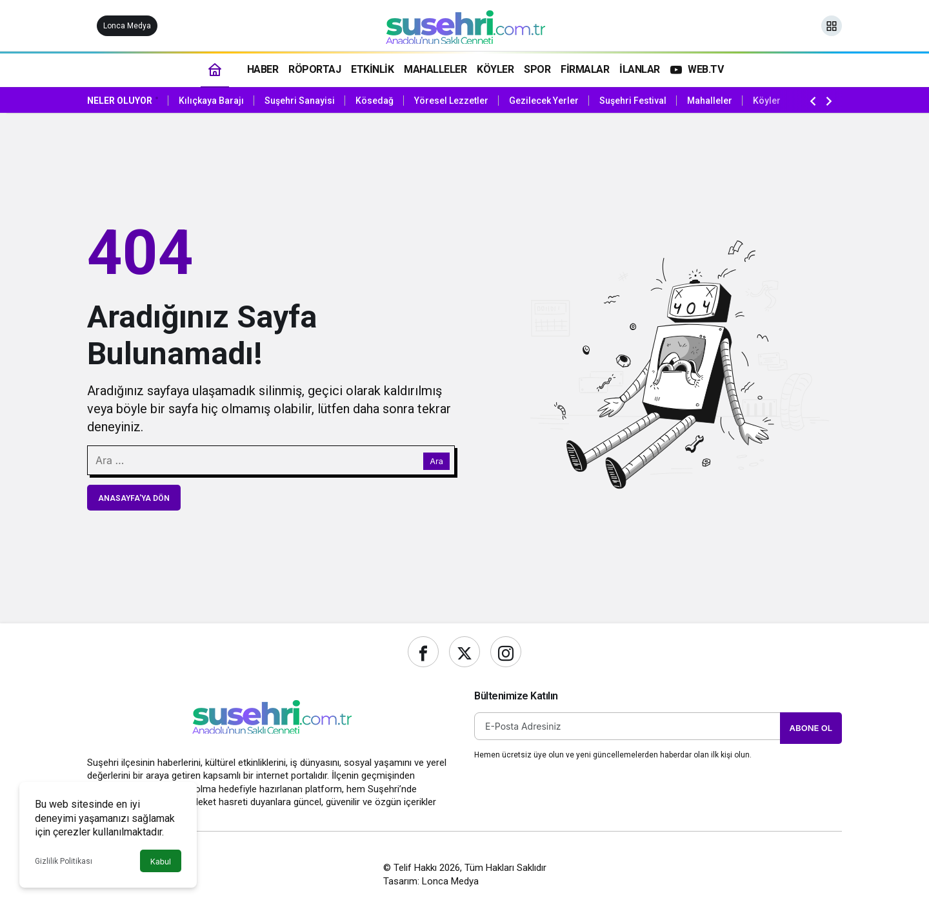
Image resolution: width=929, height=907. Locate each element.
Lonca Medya (127, 25)
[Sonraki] (829, 100)
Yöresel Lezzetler (451, 100)
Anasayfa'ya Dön (134, 498)
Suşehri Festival (632, 100)
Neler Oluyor (119, 100)
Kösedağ (374, 100)
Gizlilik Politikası (63, 861)
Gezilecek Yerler (544, 100)
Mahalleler (709, 100)
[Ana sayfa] (215, 69)
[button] (831, 25)
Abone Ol (811, 728)
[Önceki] (813, 100)
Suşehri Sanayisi (300, 100)
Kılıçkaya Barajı (211, 100)
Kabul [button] (160, 861)
